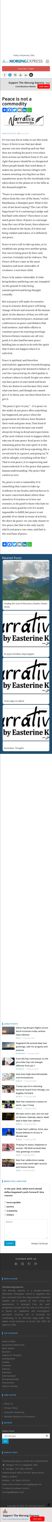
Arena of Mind (8, 1341)
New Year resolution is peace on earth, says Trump (31, 1103)
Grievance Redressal (14, 1412)
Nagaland (20, 1053)
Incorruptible (12, 1202)
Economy (6, 1365)
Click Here (44, 86)
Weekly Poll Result (39, 1243)
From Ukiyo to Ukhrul (14, 701)
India (18, 1038)
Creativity (10, 1210)
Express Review (10, 1386)
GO (5, 1441)
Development (8, 1358)
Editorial (6, 1368)
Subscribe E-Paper (26, 68)
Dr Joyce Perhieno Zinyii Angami (19, 653)
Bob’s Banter (8, 1348)
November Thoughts (14, 748)
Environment (8, 1382)
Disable (5, 1362)
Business (20, 1069)
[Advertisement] (26, 26)
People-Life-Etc (9, 134)
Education (6, 1372)
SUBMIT (10, 1243)
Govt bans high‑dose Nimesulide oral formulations (31, 1076)
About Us (8, 1403)
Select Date (8, 1431)
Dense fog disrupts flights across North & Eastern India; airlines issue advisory (32, 1031)
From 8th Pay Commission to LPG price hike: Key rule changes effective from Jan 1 (32, 1062)
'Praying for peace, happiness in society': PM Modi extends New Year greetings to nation (31, 1148)
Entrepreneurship (10, 1379)
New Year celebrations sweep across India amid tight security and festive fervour (31, 1163)
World (19, 1097)
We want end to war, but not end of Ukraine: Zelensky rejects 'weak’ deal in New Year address (32, 1117)
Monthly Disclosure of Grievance (19, 1416)
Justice (9, 1206)
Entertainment (9, 1375)
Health (19, 1081)
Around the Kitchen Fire (13, 1344)
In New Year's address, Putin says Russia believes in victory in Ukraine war (32, 1132)
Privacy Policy (10, 1407)
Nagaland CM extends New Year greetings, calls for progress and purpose (32, 1046)
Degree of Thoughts (12, 1355)
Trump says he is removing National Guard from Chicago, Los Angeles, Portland (32, 1089)
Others (9, 1214)
